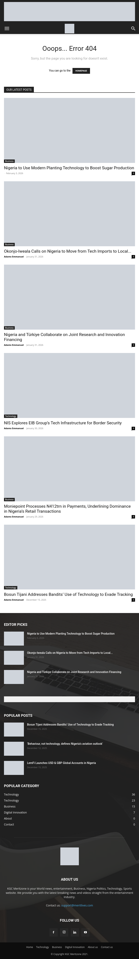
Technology (10, 416)
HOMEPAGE (81, 71)
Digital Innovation (75, 947)
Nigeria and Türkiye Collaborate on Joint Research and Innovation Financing (74, 672)
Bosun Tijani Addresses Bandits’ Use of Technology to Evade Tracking (68, 594)
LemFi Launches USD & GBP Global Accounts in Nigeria (61, 763)
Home (29, 947)
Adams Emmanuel (14, 256)
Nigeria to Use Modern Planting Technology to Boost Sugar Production (69, 167)
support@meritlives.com (77, 905)
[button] (6, 28)
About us (93, 947)
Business (9, 161)
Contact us (107, 947)
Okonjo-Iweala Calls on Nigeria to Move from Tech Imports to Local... (67, 251)
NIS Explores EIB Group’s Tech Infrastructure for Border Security (63, 423)
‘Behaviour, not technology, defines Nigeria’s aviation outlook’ (65, 743)
